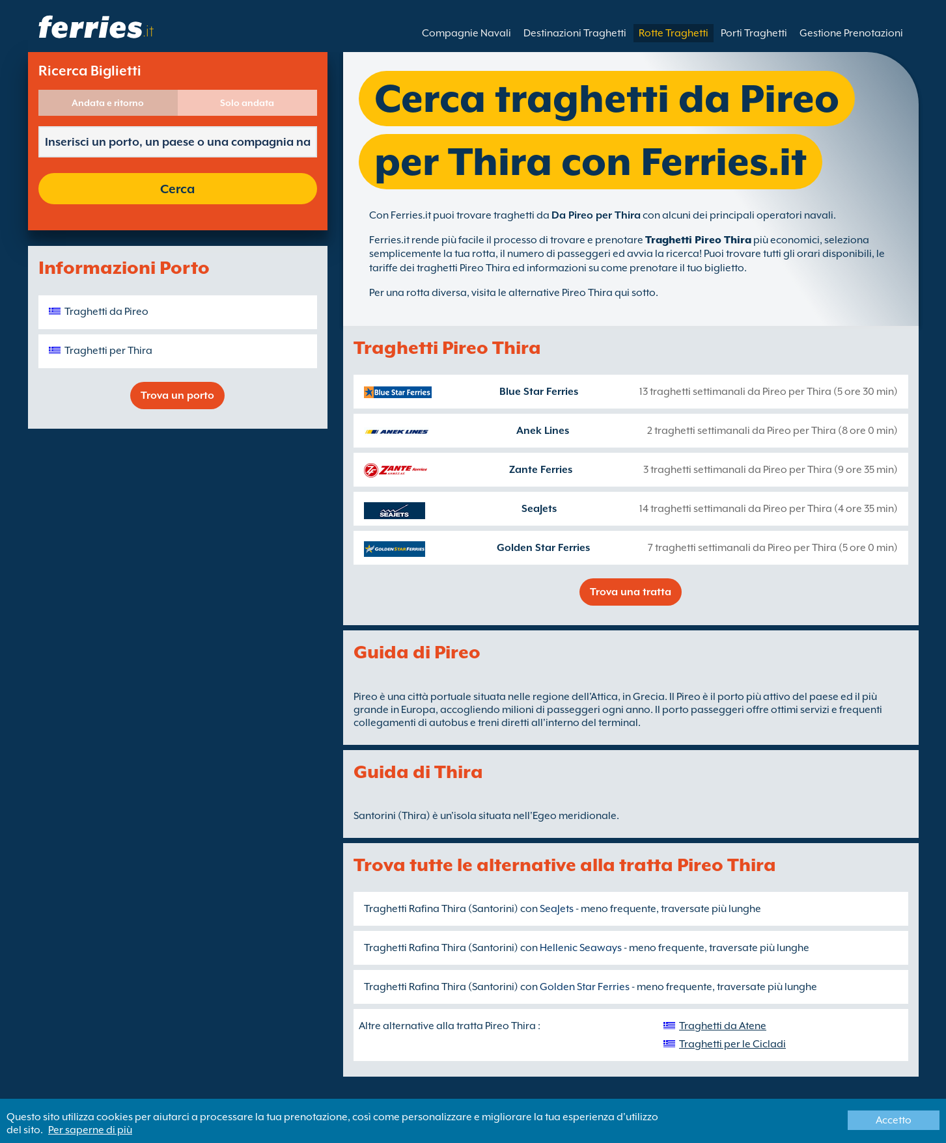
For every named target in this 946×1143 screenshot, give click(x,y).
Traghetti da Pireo (106, 311)
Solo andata (247, 103)
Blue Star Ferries (538, 391)
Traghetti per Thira (108, 350)
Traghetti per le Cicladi (732, 1044)
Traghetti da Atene (722, 1026)
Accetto (893, 1120)
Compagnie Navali (466, 33)
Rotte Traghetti (673, 33)
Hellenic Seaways (581, 948)
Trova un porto (177, 395)
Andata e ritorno (108, 103)
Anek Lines (542, 431)
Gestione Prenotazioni (851, 33)
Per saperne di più (90, 1130)
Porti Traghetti (754, 33)
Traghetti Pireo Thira (698, 240)
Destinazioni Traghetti (574, 33)
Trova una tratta (630, 592)
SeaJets (539, 509)
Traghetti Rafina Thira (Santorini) (441, 909)
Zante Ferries (540, 470)
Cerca (177, 189)
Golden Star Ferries (543, 548)
